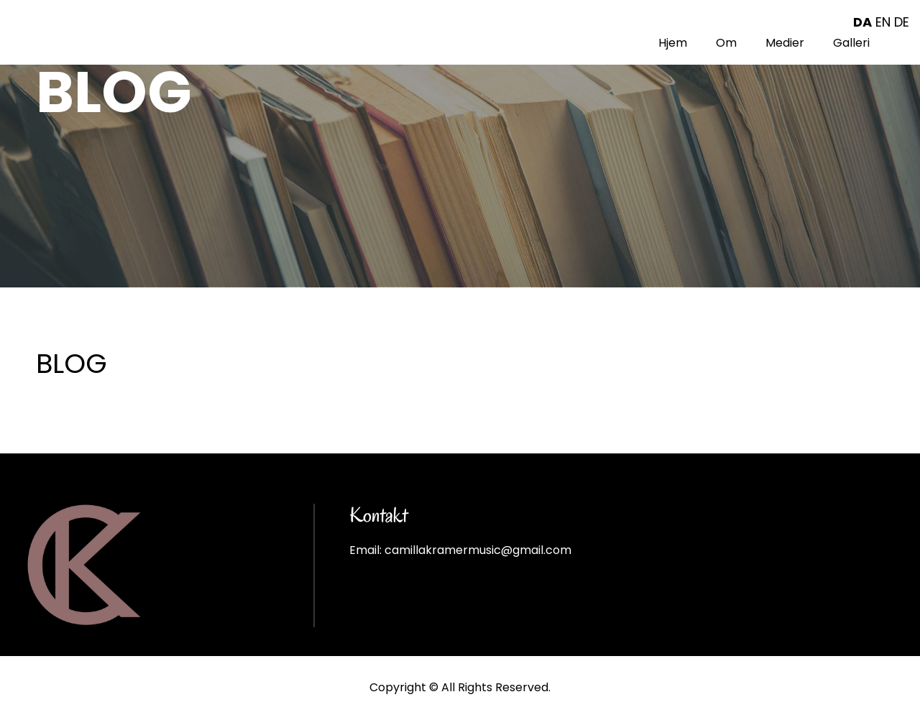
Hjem (672, 42)
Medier (784, 42)
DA (862, 22)
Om (726, 42)
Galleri (851, 42)
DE (901, 22)
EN (883, 22)
